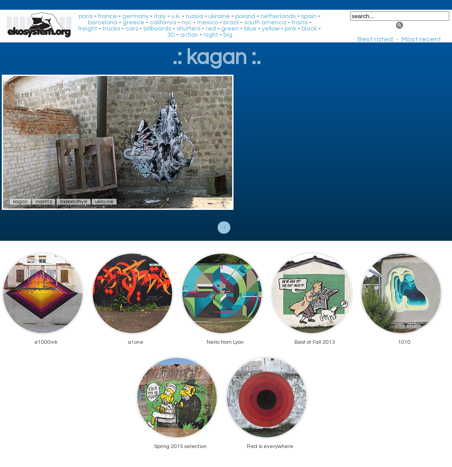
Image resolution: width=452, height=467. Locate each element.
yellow (270, 29)
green (230, 29)
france (107, 16)
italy (160, 16)
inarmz (43, 202)
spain (308, 16)
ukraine (219, 16)
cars (131, 29)
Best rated (375, 39)
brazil (231, 22)
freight (87, 29)
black (309, 29)
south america (265, 22)
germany (135, 16)
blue (250, 29)
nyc (186, 22)
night (210, 35)
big (227, 35)
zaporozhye (73, 202)
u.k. (176, 16)
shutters (188, 29)
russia (194, 16)
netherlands (278, 16)
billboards (157, 29)
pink (290, 29)
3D (171, 35)
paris (86, 16)
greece (133, 22)
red (211, 29)
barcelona (102, 22)
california (163, 22)
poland (245, 16)
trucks (111, 29)
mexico (207, 22)
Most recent (421, 39)
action (189, 35)
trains (299, 22)
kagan (20, 202)
